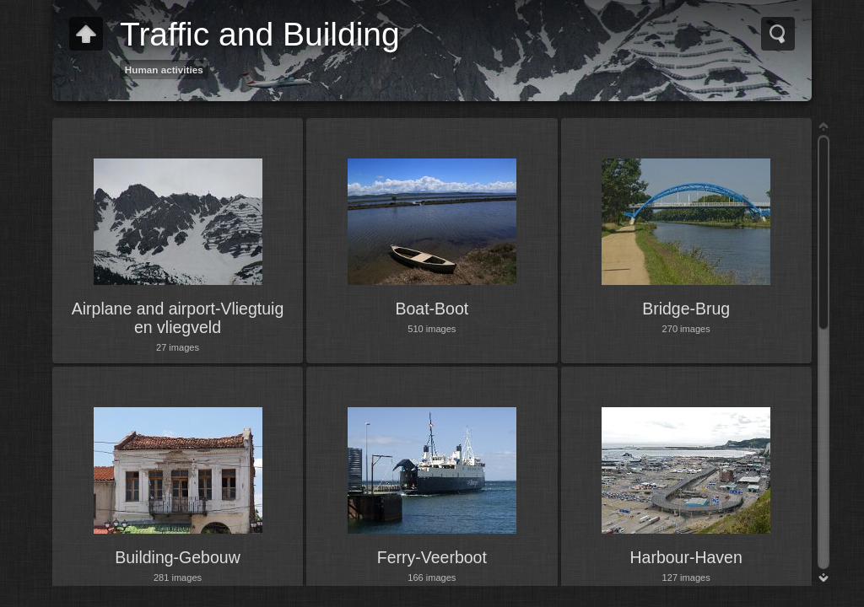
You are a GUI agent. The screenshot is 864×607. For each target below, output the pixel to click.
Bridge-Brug (686, 308)
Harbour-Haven (686, 557)
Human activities (164, 69)
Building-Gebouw (177, 557)
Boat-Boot (431, 308)
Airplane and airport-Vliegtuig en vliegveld (178, 317)
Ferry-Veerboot (432, 557)
